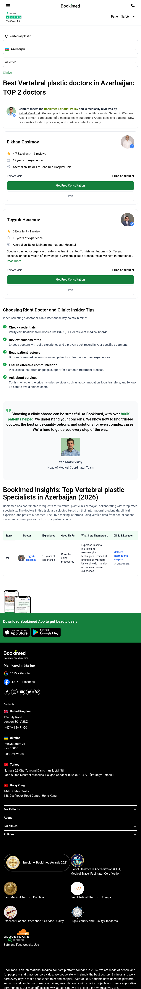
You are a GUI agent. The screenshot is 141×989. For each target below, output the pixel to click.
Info (70, 196)
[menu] (8, 5)
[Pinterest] (36, 692)
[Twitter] (29, 692)
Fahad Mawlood (29, 113)
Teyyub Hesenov (31, 558)
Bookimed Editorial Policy (61, 109)
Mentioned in (19, 665)
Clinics (7, 72)
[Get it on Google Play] (46, 632)
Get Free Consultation (70, 185)
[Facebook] (7, 692)
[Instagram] (14, 692)
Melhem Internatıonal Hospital (121, 556)
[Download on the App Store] (16, 632)
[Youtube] (22, 692)
